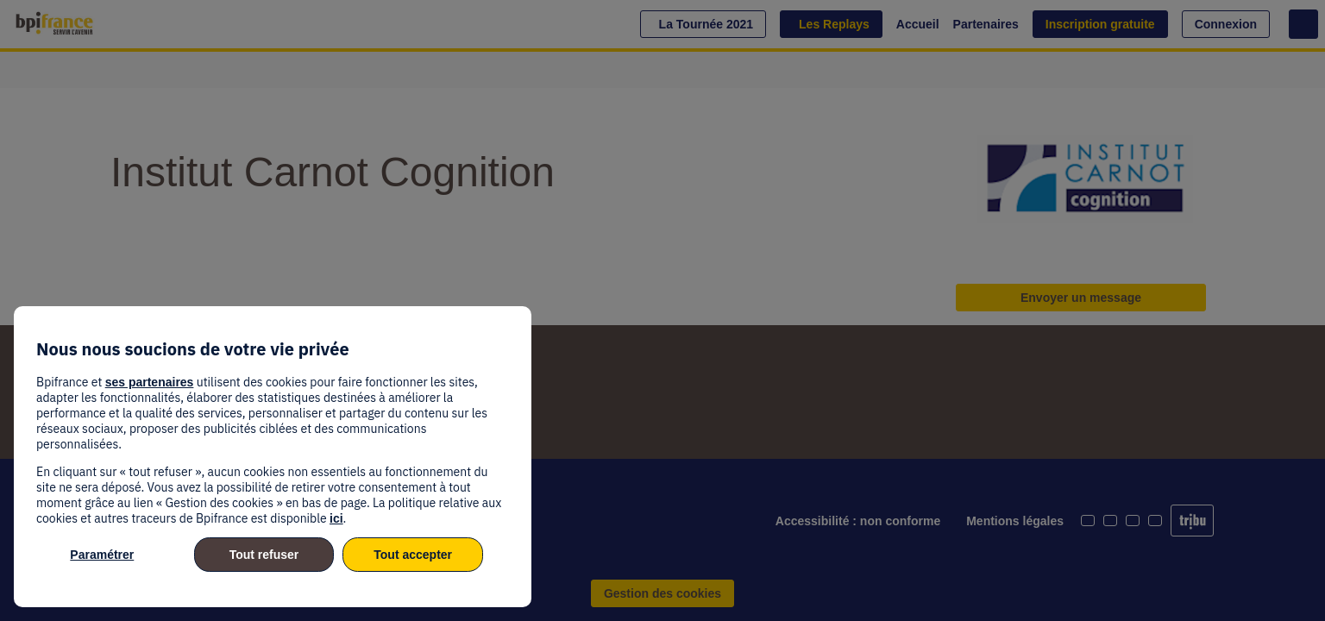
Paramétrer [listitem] (102, 554)
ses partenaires (149, 382)
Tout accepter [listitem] (413, 554)
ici (336, 518)
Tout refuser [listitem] (264, 554)
